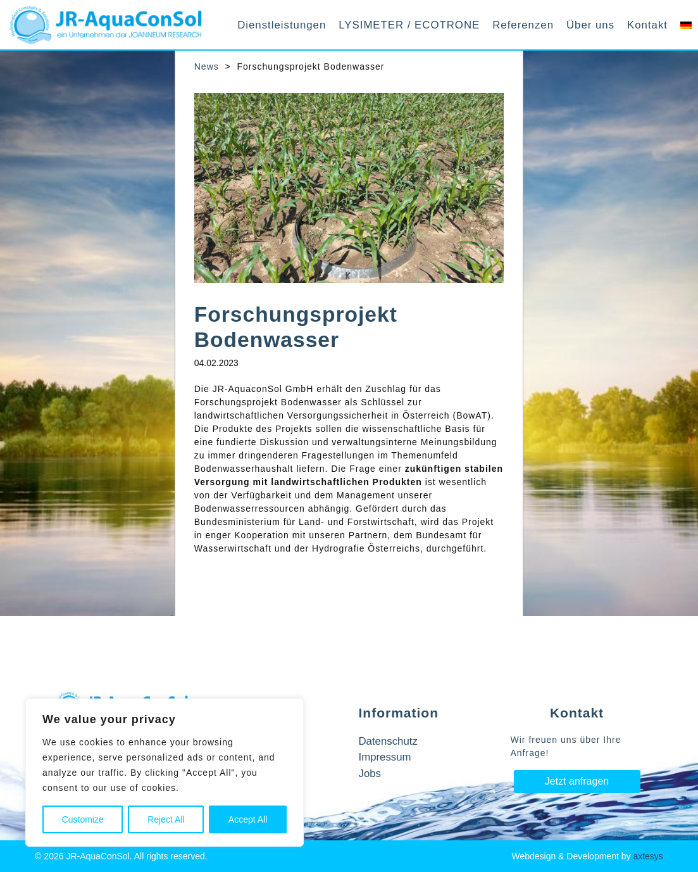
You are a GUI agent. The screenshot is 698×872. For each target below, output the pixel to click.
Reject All (165, 819)
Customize (83, 819)
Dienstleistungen (281, 25)
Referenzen (523, 25)
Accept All (247, 819)
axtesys (648, 856)
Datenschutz (388, 741)
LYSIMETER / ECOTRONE (409, 25)
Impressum (385, 757)
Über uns (590, 25)
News (206, 66)
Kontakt (647, 25)
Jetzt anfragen (577, 781)
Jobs (370, 774)
